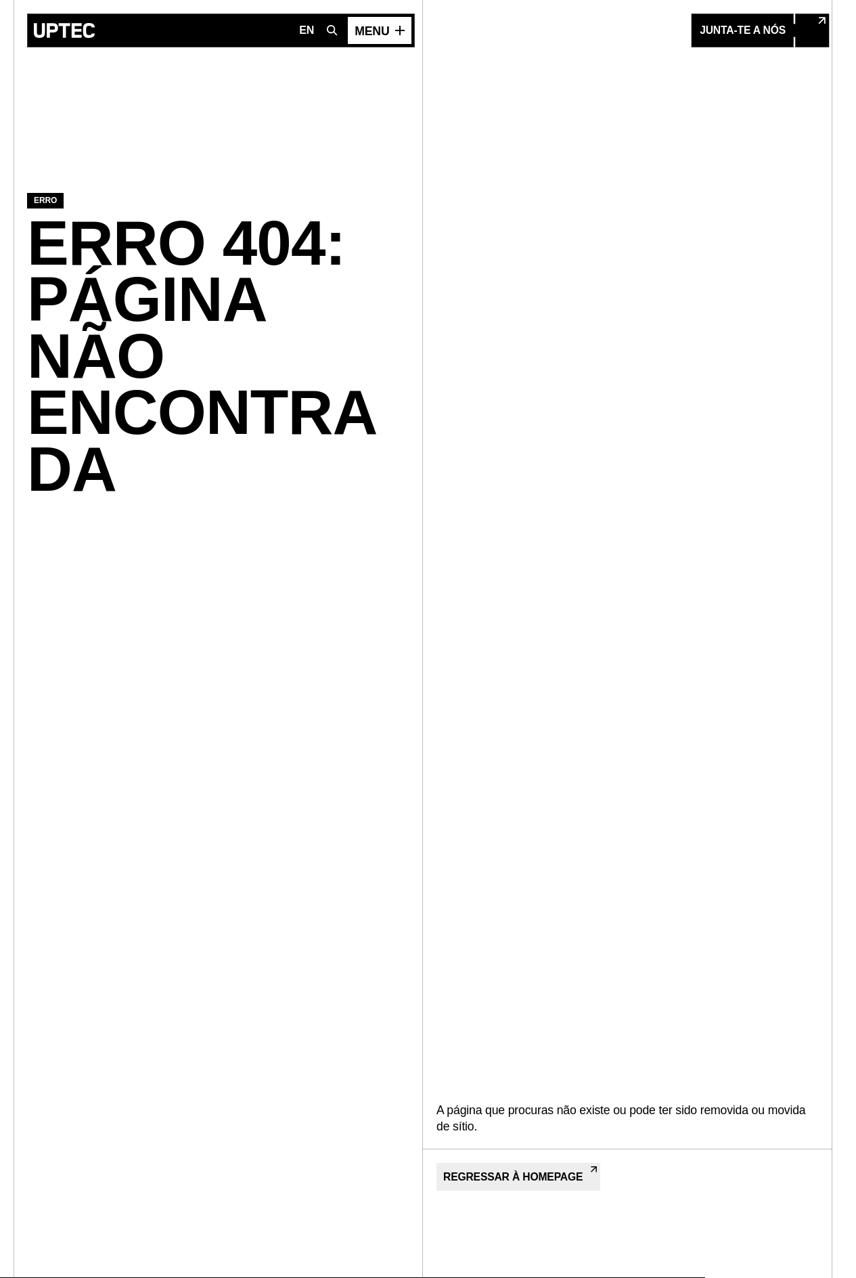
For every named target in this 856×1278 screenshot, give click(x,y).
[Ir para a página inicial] (64, 30)
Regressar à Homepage (520, 1174)
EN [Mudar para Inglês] (306, 30)
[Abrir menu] (379, 30)
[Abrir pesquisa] (332, 30)
